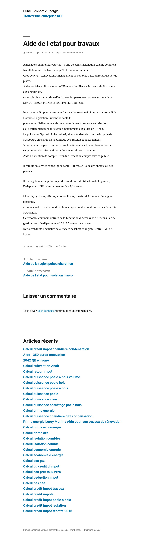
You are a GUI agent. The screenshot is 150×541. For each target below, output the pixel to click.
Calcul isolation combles (41, 438)
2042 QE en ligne (36, 360)
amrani (30, 52)
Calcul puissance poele (40, 394)
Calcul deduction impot (40, 477)
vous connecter (47, 311)
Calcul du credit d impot (41, 466)
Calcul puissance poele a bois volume (51, 377)
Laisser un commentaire (71, 52)
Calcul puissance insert (41, 399)
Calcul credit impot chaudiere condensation (56, 349)
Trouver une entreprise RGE (43, 16)
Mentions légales (92, 530)
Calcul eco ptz (34, 461)
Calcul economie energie (42, 450)
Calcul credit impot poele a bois (47, 500)
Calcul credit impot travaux (43, 489)
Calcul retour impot (37, 371)
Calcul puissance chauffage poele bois (52, 405)
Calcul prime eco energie (42, 427)
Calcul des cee (34, 483)
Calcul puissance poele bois (44, 383)
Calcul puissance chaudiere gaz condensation (58, 416)
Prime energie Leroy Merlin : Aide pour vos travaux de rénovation (72, 422)
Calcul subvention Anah (41, 366)
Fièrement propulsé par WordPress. (64, 530)
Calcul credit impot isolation (44, 505)
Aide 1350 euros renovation (44, 355)
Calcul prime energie (39, 411)
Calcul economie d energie (43, 455)
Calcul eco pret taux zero (42, 472)
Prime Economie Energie (40, 11)
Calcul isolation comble (41, 444)
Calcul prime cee (36, 433)
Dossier (62, 246)
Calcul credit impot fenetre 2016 (47, 511)
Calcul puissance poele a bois (45, 388)
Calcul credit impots (38, 494)
